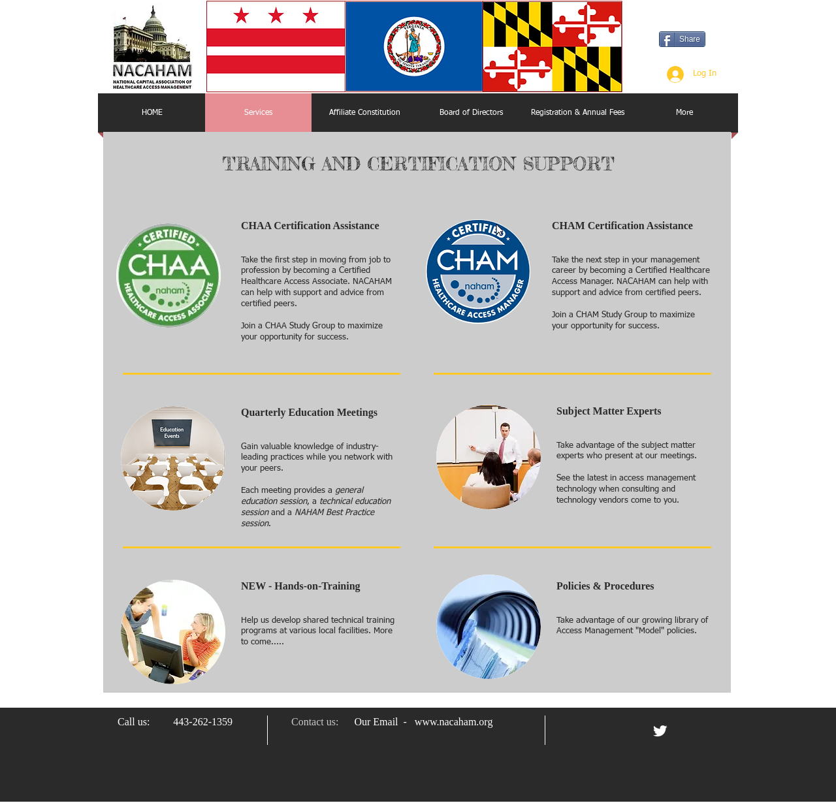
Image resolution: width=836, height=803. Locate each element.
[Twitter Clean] (660, 731)
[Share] (682, 39)
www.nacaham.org (454, 721)
